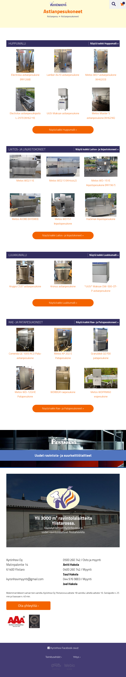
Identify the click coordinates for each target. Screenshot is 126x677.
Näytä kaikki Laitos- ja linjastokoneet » (97, 149)
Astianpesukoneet (70, 16)
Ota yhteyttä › (28, 605)
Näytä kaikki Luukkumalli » (104, 255)
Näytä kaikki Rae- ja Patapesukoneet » (97, 322)
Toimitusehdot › (53, 657)
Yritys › (77, 657)
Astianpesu (52, 16)
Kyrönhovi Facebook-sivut (63, 648)
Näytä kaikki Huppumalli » (104, 43)
